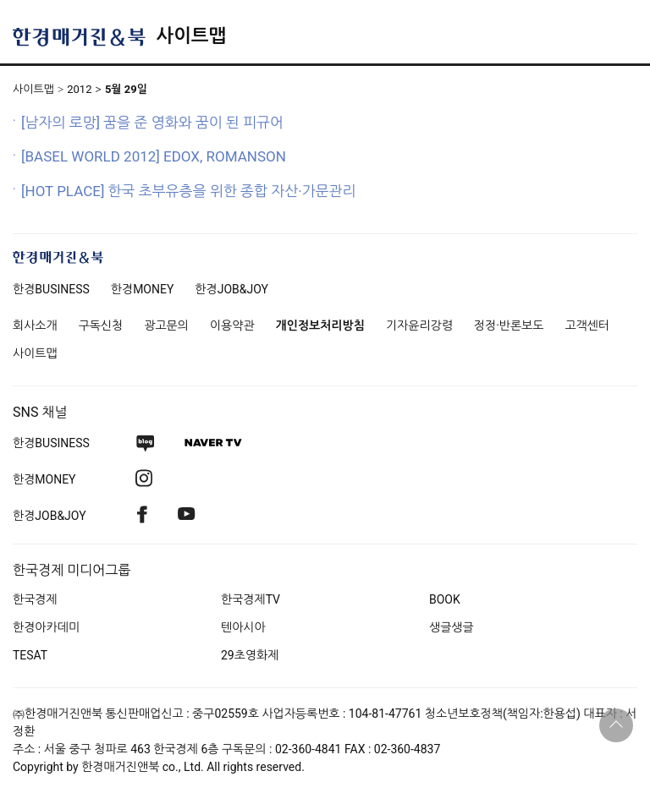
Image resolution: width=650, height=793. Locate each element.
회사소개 (35, 325)
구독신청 (101, 325)
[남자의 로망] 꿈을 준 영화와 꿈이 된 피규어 (152, 122)
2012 (79, 89)
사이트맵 (191, 35)
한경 (51, 289)
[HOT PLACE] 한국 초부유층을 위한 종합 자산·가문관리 (188, 191)
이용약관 (232, 325)
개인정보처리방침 (320, 325)
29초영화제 (249, 655)
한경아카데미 (46, 627)
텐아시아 (243, 627)
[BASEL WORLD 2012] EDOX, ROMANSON (153, 156)
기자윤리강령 (419, 325)
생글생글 (451, 627)
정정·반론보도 (509, 325)
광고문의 (166, 325)
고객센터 (587, 325)
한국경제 (35, 599)
